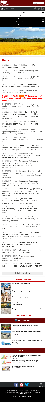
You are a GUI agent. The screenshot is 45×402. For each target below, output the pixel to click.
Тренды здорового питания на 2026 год (25, 325)
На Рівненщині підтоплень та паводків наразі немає (21, 71)
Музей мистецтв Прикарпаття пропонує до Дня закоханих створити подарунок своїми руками (19, 201)
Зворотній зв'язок (22, 22)
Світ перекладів (24, 320)
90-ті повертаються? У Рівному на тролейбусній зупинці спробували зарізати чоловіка (22, 98)
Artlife (24, 350)
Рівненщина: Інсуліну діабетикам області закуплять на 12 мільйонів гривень (22, 106)
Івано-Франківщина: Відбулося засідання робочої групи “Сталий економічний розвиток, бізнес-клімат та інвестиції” (20, 209)
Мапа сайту (22, 19)
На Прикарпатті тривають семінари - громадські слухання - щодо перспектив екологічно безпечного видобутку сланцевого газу (21, 235)
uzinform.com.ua (10, 392)
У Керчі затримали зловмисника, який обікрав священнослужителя (18, 258)
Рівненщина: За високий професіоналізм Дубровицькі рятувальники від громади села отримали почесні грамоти (22, 147)
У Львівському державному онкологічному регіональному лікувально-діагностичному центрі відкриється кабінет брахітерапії (22, 192)
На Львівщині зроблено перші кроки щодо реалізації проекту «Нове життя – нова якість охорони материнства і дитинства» (20, 115)
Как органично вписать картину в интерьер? (26, 309)
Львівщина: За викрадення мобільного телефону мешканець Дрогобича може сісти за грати (21, 183)
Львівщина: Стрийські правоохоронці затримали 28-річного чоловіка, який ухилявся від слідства (22, 131)
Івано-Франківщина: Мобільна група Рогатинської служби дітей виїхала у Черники (20, 218)
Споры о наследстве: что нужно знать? (24, 291)
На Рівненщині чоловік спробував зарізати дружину (20, 91)
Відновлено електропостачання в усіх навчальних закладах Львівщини (22, 139)
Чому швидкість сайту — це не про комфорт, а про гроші (27, 341)
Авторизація (22, 25)
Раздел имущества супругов (21, 297)
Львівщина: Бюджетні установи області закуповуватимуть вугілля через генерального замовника (21, 155)
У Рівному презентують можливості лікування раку (20, 66)
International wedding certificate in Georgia (25, 361)
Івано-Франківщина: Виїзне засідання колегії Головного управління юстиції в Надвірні (22, 226)
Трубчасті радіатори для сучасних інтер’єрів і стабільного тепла (26, 356)
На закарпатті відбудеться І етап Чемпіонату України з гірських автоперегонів (22, 244)
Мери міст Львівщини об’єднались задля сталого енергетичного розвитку (20, 123)
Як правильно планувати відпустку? (23, 366)
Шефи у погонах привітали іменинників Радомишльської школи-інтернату (22, 265)
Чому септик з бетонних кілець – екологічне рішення (26, 332)
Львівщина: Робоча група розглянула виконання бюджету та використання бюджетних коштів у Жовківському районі (21, 164)
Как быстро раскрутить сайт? (21, 283)
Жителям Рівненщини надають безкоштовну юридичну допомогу (20, 85)
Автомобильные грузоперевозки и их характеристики (24, 303)
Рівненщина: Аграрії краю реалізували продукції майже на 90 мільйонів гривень (21, 78)
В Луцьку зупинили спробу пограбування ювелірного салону (21, 251)
